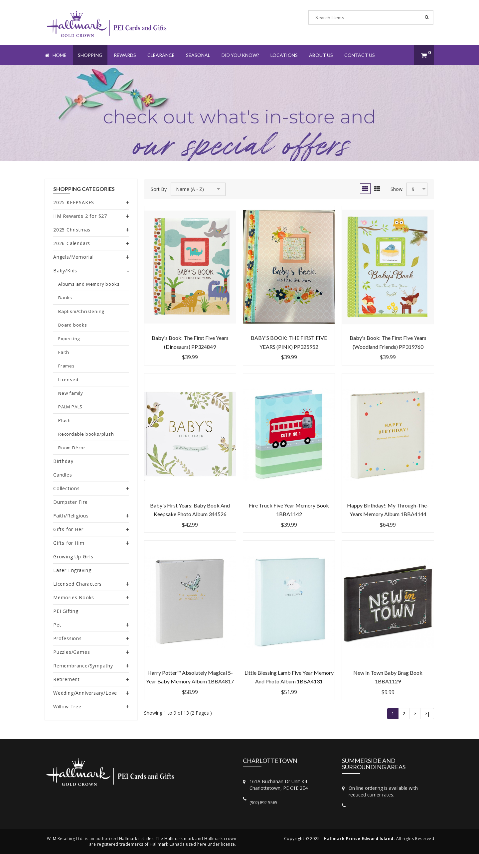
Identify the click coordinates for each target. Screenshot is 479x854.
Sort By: (159, 189)
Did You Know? (240, 55)
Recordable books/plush (86, 434)
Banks (65, 298)
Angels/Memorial (73, 257)
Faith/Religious (71, 515)
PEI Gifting (66, 611)
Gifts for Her (68, 529)
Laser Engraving (72, 570)
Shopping (90, 55)
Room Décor (71, 448)
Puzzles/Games (71, 652)
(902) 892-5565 (263, 802)
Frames (66, 366)
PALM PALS (70, 407)
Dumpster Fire (70, 502)
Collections (66, 488)
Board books (72, 325)
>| (427, 713)
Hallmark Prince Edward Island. (359, 838)
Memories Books (73, 597)
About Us (321, 55)
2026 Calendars (71, 243)
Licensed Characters (77, 584)
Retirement (66, 679)
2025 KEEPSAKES (73, 202)
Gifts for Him (68, 543)
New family (70, 393)
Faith (63, 352)
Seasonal (198, 55)
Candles (62, 475)
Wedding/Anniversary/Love (85, 693)
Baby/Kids (65, 270)
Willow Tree (67, 706)
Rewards (125, 55)
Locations (284, 55)
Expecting (69, 339)
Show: (397, 189)
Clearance (161, 55)
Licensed (68, 379)
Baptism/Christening (81, 311)
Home (56, 55)
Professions (67, 638)
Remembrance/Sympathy (83, 665)
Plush (64, 420)
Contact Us (359, 55)
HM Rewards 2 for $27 (80, 216)
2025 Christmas (71, 229)
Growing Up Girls (73, 556)
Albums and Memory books (88, 284)
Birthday (63, 461)
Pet (57, 625)
